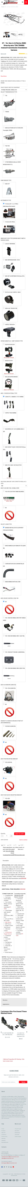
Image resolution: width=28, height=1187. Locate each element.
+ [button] (11, 836)
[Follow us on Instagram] (8, 1167)
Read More (4, 76)
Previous (1, 1032)
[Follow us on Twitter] (4, 1167)
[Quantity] (6, 836)
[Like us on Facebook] (2, 1167)
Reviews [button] (5, 1000)
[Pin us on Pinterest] (6, 1167)
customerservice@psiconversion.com (10, 1156)
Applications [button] (6, 1004)
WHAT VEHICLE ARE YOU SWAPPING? (10, 87)
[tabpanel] (14, 930)
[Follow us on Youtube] (13, 1167)
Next (27, 1032)
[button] (2, 2)
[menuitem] (3, 1129)
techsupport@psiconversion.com (9, 1163)
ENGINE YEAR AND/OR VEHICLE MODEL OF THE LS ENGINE (13, 82)
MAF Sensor (8, 922)
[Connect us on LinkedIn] (11, 1167)
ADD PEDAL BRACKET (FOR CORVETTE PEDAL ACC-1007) (14, 482)
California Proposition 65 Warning (12, 1059)
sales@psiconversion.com (7, 1158)
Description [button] (6, 860)
